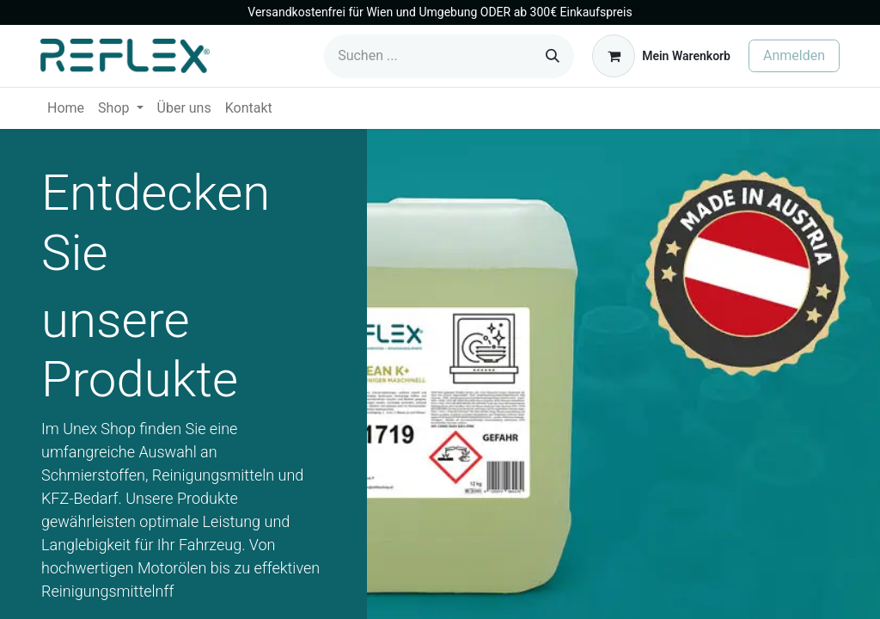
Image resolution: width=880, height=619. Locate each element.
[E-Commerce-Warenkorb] (661, 55)
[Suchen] (552, 56)
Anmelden (794, 55)
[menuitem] (65, 108)
